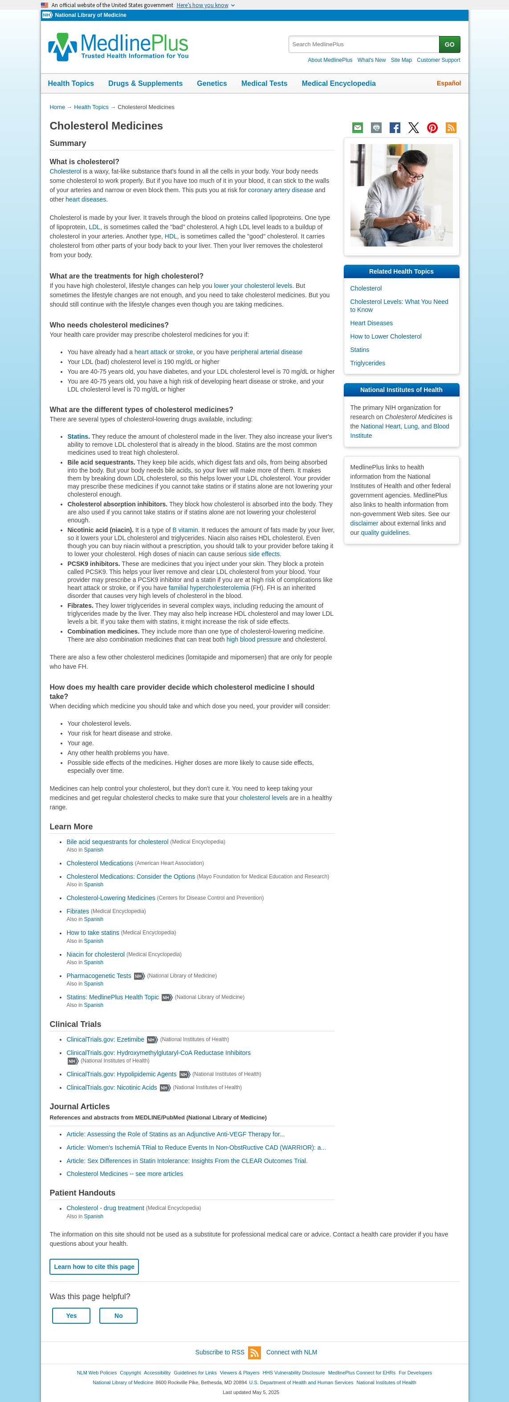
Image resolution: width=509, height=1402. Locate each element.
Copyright (130, 1372)
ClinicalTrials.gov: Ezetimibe (105, 1039)
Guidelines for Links (195, 1372)
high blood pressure (254, 639)
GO (450, 44)
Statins (77, 436)
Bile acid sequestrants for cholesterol (117, 841)
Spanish (93, 850)
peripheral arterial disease (266, 352)
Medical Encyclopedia (339, 83)
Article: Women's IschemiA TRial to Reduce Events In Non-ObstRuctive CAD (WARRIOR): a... (196, 1147)
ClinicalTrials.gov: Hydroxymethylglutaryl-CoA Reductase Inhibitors (158, 1052)
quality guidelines (385, 532)
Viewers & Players (240, 1372)
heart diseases (85, 199)
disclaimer (364, 523)
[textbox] (364, 44)
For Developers (415, 1372)
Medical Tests (264, 83)
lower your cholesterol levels (253, 285)
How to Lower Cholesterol (386, 336)
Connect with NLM (291, 1352)
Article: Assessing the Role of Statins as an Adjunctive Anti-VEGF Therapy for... (175, 1134)
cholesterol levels (264, 797)
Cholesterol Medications (99, 863)
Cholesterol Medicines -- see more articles (124, 1173)
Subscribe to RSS (228, 1352)
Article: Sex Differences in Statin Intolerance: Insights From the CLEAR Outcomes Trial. (186, 1160)
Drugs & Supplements (145, 83)
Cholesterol (65, 171)
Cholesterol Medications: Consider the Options (130, 876)
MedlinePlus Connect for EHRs (361, 1372)
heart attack (150, 352)
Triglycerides (368, 363)
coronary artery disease (280, 190)
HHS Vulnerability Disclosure (294, 1372)
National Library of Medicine (90, 15)
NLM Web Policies (97, 1372)
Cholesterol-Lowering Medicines (110, 897)
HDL (171, 236)
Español (449, 83)
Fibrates (77, 911)
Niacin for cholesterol (95, 954)
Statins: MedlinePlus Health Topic (112, 997)
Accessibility (157, 1372)
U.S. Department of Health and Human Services (301, 1382)
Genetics (212, 83)
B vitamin (185, 529)
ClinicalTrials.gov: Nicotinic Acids (111, 1087)
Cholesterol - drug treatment (105, 1208)
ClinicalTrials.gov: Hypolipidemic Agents (121, 1074)
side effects (264, 554)
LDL (94, 226)
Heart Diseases (371, 323)
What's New (372, 60)
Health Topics (71, 83)
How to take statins (92, 933)
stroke (184, 352)
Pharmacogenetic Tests (98, 975)
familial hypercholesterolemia (209, 587)
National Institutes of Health (386, 1382)
